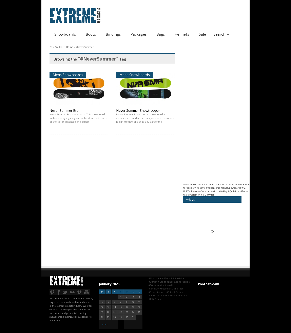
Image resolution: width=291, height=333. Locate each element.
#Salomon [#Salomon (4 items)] (194, 194)
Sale (202, 34)
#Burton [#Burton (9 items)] (223, 184)
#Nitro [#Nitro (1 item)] (214, 191)
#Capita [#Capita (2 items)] (233, 184)
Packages (139, 34)
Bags (160, 34)
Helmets (182, 34)
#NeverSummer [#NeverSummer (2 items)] (202, 191)
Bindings (113, 34)
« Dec (105, 324)
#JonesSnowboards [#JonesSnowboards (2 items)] (231, 187)
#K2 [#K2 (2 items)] (243, 187)
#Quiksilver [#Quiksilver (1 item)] (234, 191)
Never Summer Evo (64, 110)
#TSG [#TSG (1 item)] (203, 194)
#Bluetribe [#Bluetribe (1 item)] (213, 184)
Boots (91, 34)
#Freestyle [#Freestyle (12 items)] (200, 187)
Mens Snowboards (68, 74)
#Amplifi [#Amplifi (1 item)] (202, 184)
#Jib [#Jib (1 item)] (218, 187)
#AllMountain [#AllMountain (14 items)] (190, 184)
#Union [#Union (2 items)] (211, 194)
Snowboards (65, 34)
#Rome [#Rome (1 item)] (244, 191)
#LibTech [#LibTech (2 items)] (188, 191)
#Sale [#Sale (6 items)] (186, 194)
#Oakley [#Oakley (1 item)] (223, 191)
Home (69, 47)
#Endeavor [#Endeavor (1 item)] (243, 184)
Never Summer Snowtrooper (138, 110)
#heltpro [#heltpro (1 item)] (211, 187)
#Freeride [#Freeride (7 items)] (188, 187)
